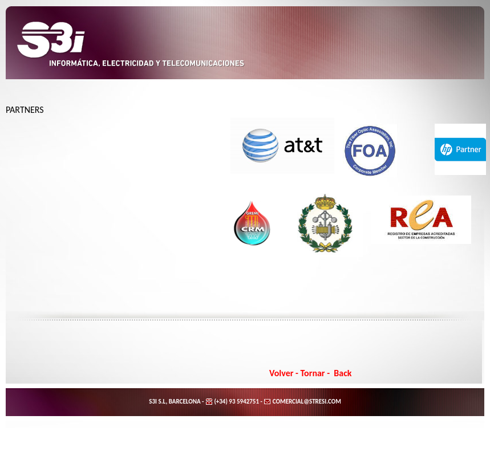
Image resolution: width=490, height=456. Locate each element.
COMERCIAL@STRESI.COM (306, 401)
